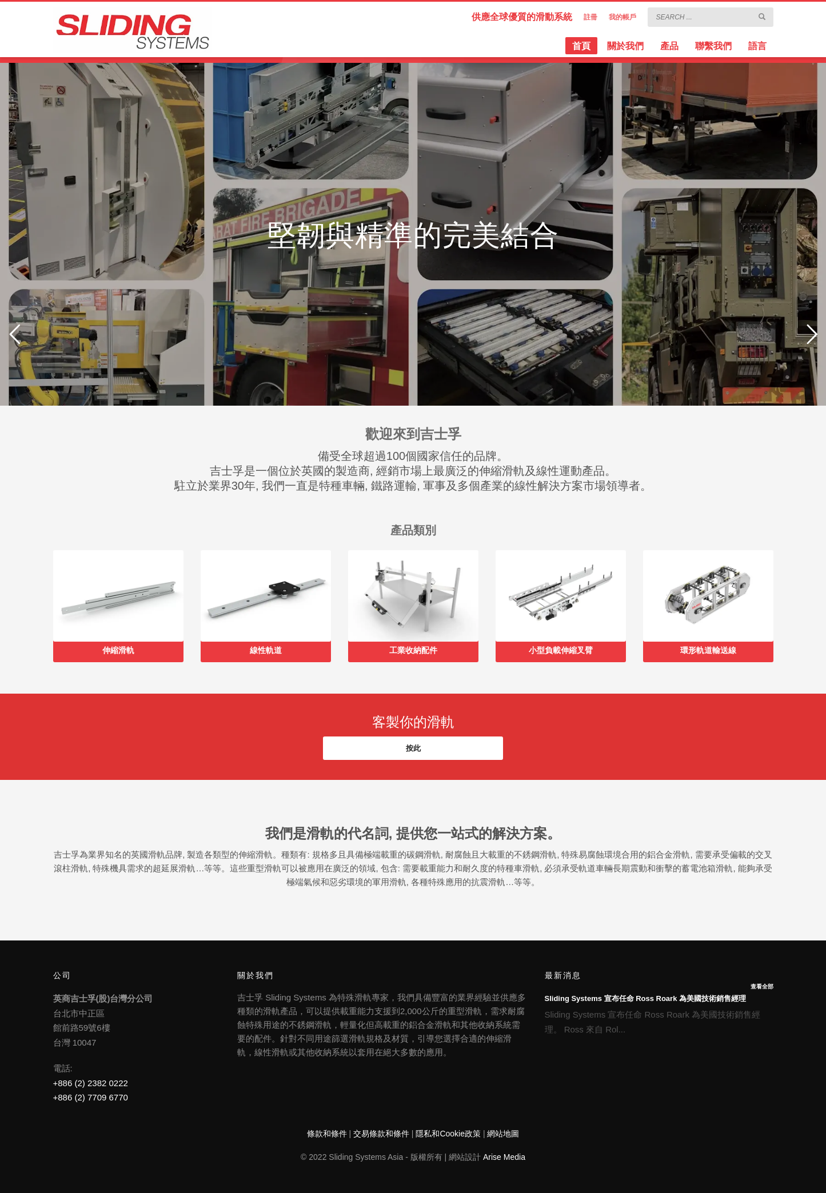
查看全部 (762, 986)
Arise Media (504, 1157)
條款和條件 (327, 1133)
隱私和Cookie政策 (448, 1133)
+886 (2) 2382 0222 (90, 1083)
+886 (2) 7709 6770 (90, 1097)
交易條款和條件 (381, 1133)
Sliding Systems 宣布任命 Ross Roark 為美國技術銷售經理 (646, 998)
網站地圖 (503, 1133)
